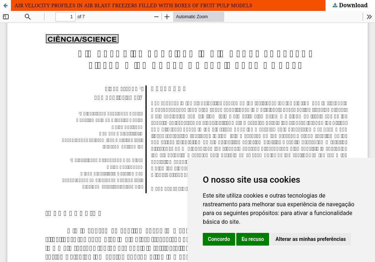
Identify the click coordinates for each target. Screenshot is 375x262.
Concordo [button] (219, 239)
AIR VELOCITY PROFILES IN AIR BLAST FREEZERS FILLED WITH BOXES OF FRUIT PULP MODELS (133, 5)
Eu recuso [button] (252, 239)
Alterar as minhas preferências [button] (311, 239)
